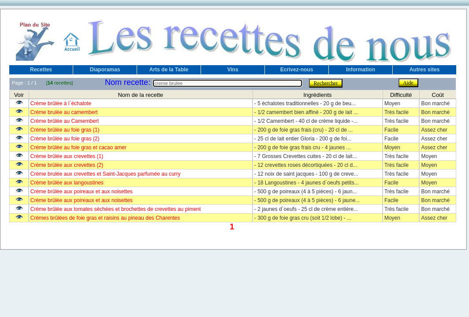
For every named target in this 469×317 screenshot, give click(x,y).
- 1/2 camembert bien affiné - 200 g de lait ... (306, 112)
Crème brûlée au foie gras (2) (65, 139)
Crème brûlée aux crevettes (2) (66, 165)
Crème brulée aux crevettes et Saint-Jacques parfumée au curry (105, 174)
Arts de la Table (168, 69)
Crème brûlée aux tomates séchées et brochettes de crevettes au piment (115, 209)
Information (360, 69)
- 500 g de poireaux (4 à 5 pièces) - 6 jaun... (305, 191)
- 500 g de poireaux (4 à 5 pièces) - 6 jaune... (307, 200)
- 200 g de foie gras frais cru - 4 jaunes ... (302, 147)
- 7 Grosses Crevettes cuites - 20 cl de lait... (305, 156)
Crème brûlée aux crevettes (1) (66, 156)
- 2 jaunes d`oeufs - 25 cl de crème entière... (306, 209)
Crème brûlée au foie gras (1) (65, 130)
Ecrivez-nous (296, 69)
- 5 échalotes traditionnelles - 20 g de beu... (305, 103)
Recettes (41, 69)
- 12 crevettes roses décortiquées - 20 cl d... (305, 165)
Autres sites (424, 69)
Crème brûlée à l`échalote (60, 103)
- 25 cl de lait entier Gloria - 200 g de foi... (302, 139)
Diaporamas (105, 69)
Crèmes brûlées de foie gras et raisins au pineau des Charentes (105, 218)
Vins (232, 69)
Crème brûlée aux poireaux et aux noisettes (81, 191)
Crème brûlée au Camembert (64, 121)
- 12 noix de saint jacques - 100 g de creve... (306, 174)
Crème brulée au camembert (64, 112)
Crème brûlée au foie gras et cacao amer (78, 147)
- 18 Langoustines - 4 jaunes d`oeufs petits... (306, 183)
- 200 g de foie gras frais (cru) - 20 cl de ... (303, 130)
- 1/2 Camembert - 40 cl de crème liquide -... (306, 121)
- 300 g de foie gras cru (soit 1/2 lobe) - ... (302, 218)
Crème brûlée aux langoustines (67, 183)
